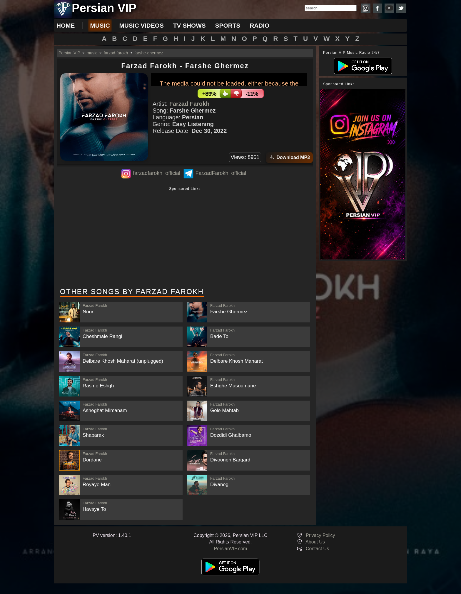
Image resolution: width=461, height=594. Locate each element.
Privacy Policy (320, 535)
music (100, 25)
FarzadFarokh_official (220, 173)
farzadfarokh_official (156, 173)
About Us (315, 541)
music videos (141, 25)
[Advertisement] (185, 238)
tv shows (189, 25)
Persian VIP (69, 53)
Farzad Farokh (189, 104)
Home (65, 25)
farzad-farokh (116, 53)
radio (259, 25)
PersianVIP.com (230, 548)
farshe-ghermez (148, 53)
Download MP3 (289, 157)
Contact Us (317, 548)
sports (227, 25)
